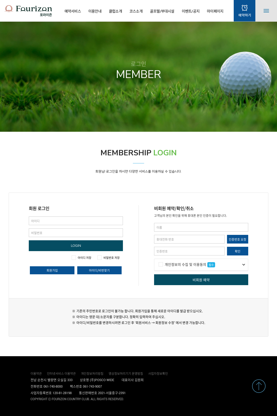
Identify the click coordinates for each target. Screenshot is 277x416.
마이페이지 (215, 11)
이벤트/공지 (191, 11)
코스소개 (136, 11)
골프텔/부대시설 (162, 11)
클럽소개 (115, 11)
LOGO (28, 11)
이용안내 (94, 11)
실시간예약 (244, 10)
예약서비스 (72, 11)
